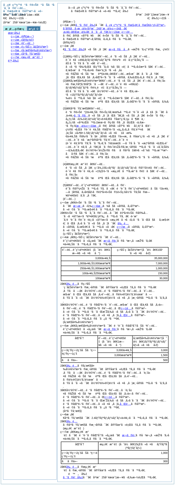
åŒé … (125, 315)
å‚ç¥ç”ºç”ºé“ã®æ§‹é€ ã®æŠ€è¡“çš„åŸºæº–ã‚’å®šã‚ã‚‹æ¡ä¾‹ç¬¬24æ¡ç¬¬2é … (114, 28)
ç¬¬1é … (126, 308)
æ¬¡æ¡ (78, 206)
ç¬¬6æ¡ (97, 206)
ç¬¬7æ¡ (122, 226)
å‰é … (123, 223)
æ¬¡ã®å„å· (118, 49)
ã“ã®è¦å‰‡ (86, 25)
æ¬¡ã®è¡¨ (110, 240)
